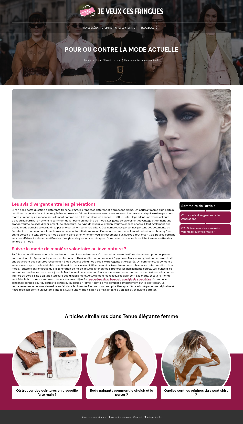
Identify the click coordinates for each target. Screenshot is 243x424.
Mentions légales (153, 417)
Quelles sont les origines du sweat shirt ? (196, 392)
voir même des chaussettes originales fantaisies (120, 279)
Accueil (88, 60)
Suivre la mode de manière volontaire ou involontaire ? (200, 230)
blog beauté (149, 27)
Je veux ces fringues (95, 417)
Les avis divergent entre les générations (201, 217)
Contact (137, 417)
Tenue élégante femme (97, 27)
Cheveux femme (125, 27)
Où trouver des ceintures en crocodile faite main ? (47, 392)
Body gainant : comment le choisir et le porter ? (121, 392)
